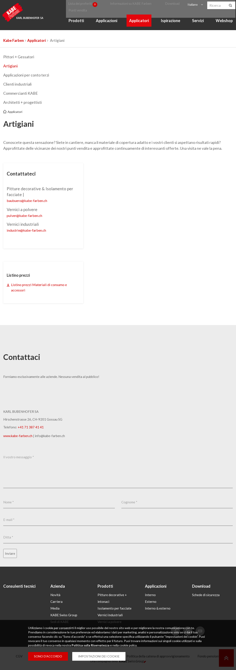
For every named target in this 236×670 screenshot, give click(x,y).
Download (173, 5)
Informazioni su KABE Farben (133, 5)
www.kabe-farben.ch (17, 436)
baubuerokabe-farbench (31, 200)
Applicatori (140, 25)
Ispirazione (171, 25)
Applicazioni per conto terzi (26, 75)
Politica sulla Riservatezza (90, 645)
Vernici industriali (110, 616)
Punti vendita (78, 13)
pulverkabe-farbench (28, 215)
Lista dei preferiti (85, 5)
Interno (150, 596)
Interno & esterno (157, 609)
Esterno (150, 602)
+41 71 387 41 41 (31, 428)
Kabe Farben (13, 40)
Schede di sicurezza (206, 596)
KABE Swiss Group (63, 616)
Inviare (10, 554)
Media (54, 609)
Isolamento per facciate (115, 609)
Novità (55, 596)
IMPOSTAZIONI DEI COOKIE (99, 656)
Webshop (224, 25)
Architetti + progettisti (22, 102)
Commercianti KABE (20, 93)
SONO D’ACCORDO (48, 656)
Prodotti (78, 25)
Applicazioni (108, 25)
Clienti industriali (17, 84)
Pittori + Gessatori (18, 56)
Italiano (191, 5)
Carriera (56, 602)
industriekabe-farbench (30, 229)
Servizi (198, 25)
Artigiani (10, 65)
